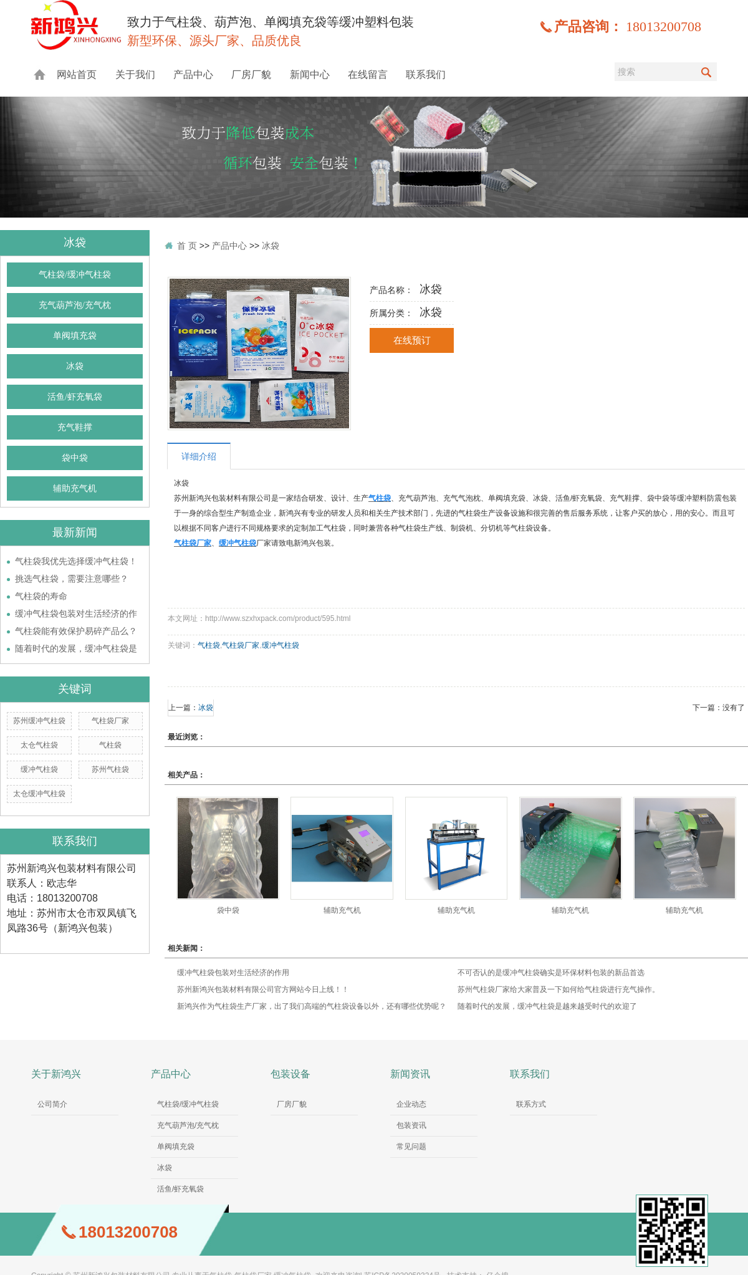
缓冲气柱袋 (39, 769)
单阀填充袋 (75, 335)
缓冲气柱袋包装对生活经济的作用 (233, 972)
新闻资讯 (410, 1074)
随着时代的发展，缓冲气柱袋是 (76, 648)
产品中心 (193, 74)
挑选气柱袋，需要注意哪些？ (71, 579)
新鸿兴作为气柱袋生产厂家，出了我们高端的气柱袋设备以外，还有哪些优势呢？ (311, 1006)
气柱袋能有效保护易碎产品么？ (76, 631)
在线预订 (412, 340)
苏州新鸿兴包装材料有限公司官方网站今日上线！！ (263, 989)
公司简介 (52, 1104)
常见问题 (411, 1146)
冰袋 (75, 366)
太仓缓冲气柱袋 (39, 793)
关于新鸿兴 (56, 1074)
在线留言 (368, 74)
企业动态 (411, 1104)
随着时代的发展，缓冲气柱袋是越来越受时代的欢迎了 (547, 1006)
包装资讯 (411, 1125)
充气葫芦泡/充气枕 (75, 305)
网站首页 (77, 74)
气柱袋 (110, 745)
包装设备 (290, 1074)
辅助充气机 (75, 488)
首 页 (187, 246)
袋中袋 (75, 458)
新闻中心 (310, 74)
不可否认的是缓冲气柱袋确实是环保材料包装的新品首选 (551, 972)
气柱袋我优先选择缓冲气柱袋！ (76, 561)
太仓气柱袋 (39, 745)
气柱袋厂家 (110, 720)
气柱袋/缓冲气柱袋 (75, 274)
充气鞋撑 (74, 427)
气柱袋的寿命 (41, 596)
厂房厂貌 (251, 74)
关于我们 (135, 74)
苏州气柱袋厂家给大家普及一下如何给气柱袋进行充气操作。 (558, 989)
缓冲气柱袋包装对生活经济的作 (76, 613)
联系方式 (531, 1104)
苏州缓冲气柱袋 (39, 720)
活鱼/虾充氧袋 (74, 397)
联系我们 (426, 74)
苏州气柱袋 (110, 769)
